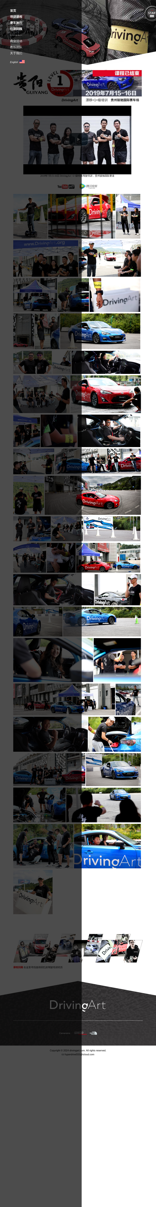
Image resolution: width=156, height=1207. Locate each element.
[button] (78, 139)
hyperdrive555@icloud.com (79, 1054)
